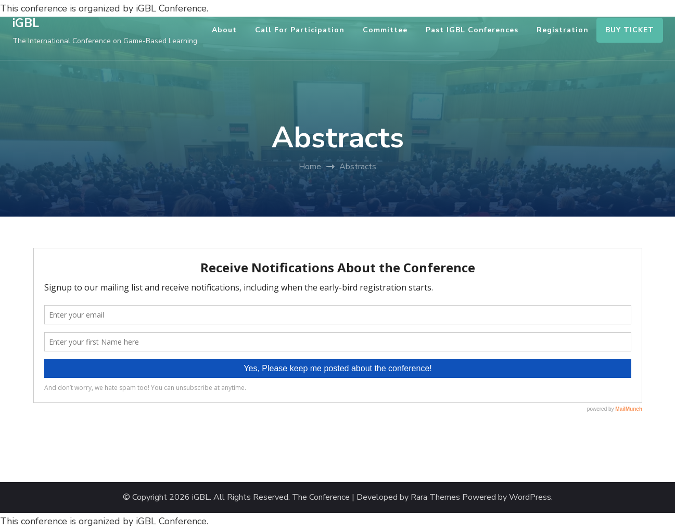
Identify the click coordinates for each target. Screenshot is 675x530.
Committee (385, 30)
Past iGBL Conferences (472, 30)
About (224, 30)
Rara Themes (435, 497)
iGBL (25, 23)
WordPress (530, 497)
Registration (563, 30)
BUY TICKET (629, 30)
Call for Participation (300, 30)
